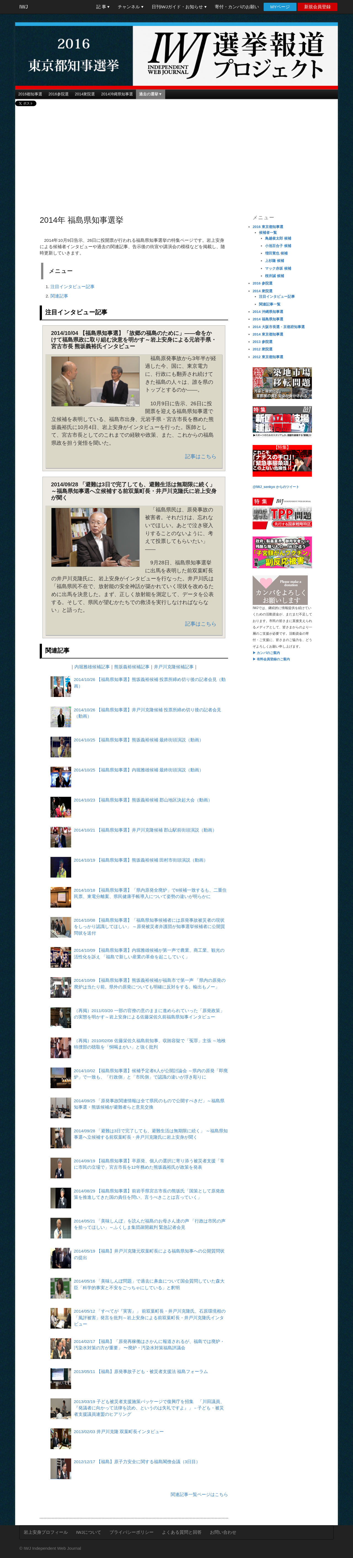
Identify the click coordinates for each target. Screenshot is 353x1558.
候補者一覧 (268, 232)
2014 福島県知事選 (268, 319)
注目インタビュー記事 (72, 286)
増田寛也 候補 (276, 253)
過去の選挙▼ (150, 94)
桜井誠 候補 (274, 276)
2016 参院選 (262, 283)
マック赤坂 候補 (278, 268)
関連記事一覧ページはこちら (199, 1494)
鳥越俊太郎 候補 (278, 238)
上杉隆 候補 (274, 261)
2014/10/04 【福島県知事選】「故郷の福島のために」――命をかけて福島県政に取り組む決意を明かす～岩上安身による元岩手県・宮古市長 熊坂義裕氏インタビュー (133, 340)
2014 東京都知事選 (268, 334)
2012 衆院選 (262, 349)
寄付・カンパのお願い (237, 6)
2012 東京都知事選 (268, 357)
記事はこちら (200, 456)
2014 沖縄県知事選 (268, 312)
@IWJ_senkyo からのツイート (276, 487)
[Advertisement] (176, 154)
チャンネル (130, 6)
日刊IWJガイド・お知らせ (179, 6)
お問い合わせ (223, 1532)
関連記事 (59, 296)
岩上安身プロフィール (46, 1532)
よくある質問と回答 (182, 1532)
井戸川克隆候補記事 (174, 666)
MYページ (280, 6)
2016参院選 (59, 94)
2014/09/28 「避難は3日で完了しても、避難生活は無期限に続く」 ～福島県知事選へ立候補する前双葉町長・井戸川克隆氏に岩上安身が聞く (133, 491)
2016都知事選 (30, 94)
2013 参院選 (262, 342)
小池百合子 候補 (278, 246)
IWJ (23, 7)
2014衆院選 (85, 94)
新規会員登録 (317, 6)
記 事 (103, 6)
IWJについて (88, 1532)
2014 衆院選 (262, 291)
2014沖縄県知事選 (117, 94)
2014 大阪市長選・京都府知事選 (279, 327)
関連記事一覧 (269, 304)
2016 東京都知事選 (268, 227)
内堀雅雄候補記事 (92, 666)
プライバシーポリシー (131, 1532)
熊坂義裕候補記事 (131, 666)
